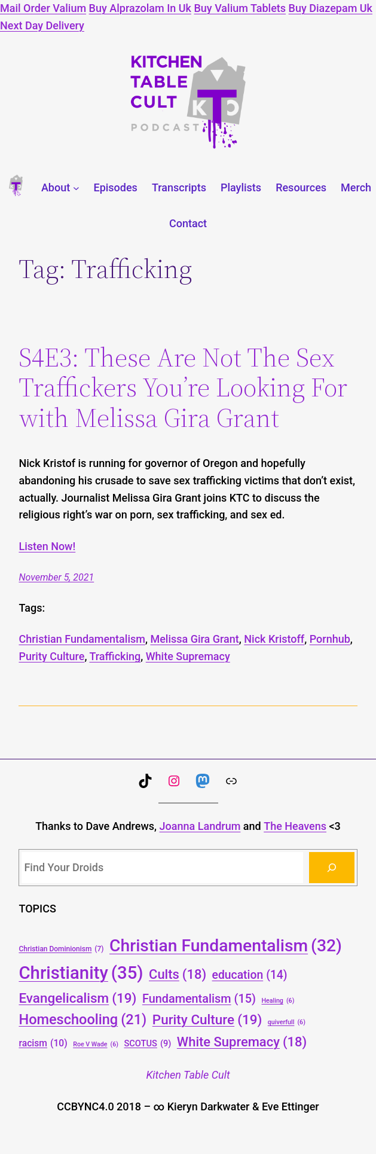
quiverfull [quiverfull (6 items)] (286, 1022)
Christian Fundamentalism (82, 639)
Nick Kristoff (274, 639)
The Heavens (295, 826)
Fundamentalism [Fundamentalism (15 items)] (199, 999)
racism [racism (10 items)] (43, 1043)
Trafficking (114, 656)
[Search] (331, 867)
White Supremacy (188, 656)
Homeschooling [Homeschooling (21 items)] (82, 1020)
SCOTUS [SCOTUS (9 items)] (147, 1044)
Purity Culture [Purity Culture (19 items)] (207, 1019)
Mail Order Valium (43, 8)
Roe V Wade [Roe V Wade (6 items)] (95, 1044)
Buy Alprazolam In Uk (140, 8)
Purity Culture (51, 656)
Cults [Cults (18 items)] (177, 974)
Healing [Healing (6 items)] (277, 1001)
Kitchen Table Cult (188, 1074)
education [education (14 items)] (250, 975)
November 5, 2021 (56, 577)
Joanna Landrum (200, 826)
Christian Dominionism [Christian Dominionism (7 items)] (61, 949)
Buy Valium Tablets (240, 8)
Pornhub (330, 639)
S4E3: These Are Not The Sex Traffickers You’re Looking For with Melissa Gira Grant (183, 388)
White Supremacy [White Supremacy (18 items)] (242, 1041)
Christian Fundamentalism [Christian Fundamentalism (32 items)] (225, 945)
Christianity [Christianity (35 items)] (81, 973)
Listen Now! (47, 546)
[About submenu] (76, 188)
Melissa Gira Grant (194, 639)
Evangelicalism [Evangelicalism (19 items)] (77, 998)
